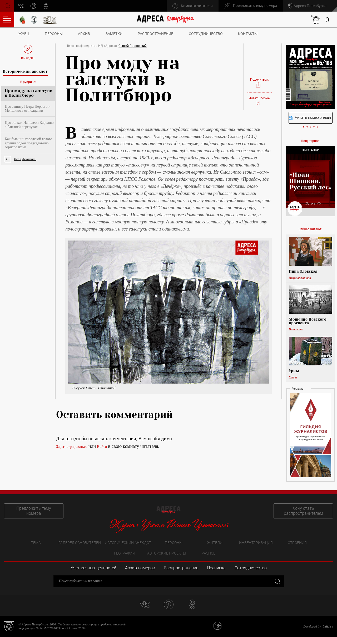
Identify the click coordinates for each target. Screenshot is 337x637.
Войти (102, 447)
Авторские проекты (166, 553)
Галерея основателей (79, 543)
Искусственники (300, 278)
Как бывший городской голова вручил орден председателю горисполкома (28, 143)
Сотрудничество (206, 34)
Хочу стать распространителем (303, 511)
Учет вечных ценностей (93, 567)
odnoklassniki (46, 6)
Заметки (114, 34)
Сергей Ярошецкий (132, 46)
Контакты (247, 34)
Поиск (7, 5)
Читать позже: (259, 101)
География (124, 553)
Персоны (54, 34)
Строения (297, 543)
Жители (214, 543)
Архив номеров (140, 567)
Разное (208, 553)
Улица (293, 377)
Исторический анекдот (128, 543)
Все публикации (25, 159)
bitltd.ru (328, 626)
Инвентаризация (256, 543)
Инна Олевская (303, 271)
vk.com (20, 6)
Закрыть (277, 581)
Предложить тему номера (33, 511)
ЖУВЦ (23, 34)
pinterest (33, 6)
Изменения (296, 329)
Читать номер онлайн (310, 117)
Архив (84, 34)
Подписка (216, 567)
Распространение (155, 34)
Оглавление (7, 19)
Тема (36, 543)
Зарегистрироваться (71, 447)
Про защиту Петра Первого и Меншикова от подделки (28, 108)
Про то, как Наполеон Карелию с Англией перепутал (29, 125)
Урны (294, 371)
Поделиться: (259, 83)
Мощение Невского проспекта (307, 321)
